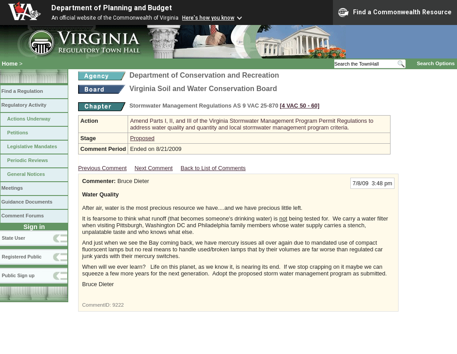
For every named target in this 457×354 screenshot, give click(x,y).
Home (10, 63)
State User (13, 238)
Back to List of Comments (213, 168)
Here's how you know (208, 18)
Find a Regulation (22, 91)
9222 (118, 305)
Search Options (436, 63)
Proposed (142, 138)
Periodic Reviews (27, 160)
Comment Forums (22, 215)
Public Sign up (18, 275)
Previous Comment (102, 168)
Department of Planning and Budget (111, 8)
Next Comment (154, 168)
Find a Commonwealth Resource (395, 12)
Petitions (17, 132)
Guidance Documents (26, 201)
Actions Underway (28, 118)
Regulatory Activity (23, 105)
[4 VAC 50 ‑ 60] (300, 105)
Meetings (12, 188)
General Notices (26, 174)
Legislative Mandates (32, 146)
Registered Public (22, 256)
